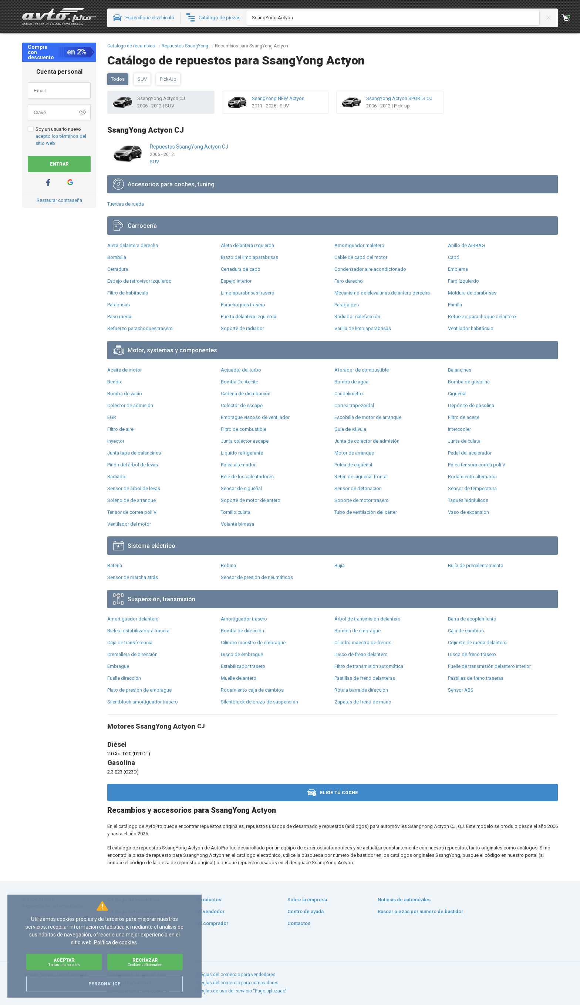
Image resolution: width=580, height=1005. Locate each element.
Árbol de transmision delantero (367, 619)
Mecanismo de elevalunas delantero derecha (382, 293)
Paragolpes (346, 304)
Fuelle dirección (124, 678)
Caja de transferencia (129, 642)
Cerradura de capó (240, 269)
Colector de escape (242, 405)
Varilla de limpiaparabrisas (362, 328)
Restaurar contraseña (59, 200)
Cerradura (117, 269)
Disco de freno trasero (472, 654)
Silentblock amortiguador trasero (142, 702)
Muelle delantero (238, 678)
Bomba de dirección (242, 630)
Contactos (298, 923)
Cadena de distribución (245, 393)
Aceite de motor (124, 370)
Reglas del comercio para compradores (238, 982)
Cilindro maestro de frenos (362, 642)
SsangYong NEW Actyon (278, 98)
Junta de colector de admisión (366, 441)
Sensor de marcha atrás (132, 577)
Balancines (459, 370)
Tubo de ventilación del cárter (365, 512)
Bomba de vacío (124, 393)
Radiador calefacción (357, 316)
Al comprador (213, 923)
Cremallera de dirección (132, 654)
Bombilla (116, 257)
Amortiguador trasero (244, 619)
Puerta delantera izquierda (248, 316)
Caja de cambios (466, 630)
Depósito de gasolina (471, 405)
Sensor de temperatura (472, 488)
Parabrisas (118, 304)
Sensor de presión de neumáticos (257, 577)
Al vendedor (211, 911)
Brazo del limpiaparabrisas (249, 257)
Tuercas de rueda (125, 204)
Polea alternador (238, 464)
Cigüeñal (457, 393)
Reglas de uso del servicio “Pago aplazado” (242, 991)
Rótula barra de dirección (361, 690)
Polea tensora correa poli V (476, 464)
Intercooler (459, 429)
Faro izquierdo (463, 281)
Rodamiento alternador (472, 476)
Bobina (228, 565)
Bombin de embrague (357, 630)
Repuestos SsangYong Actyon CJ (189, 147)
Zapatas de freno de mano (362, 702)
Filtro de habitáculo (127, 293)
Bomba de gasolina (469, 382)
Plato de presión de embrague (139, 690)
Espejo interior (236, 281)
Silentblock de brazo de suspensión (259, 702)
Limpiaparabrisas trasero (247, 293)
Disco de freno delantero (361, 654)
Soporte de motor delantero (250, 500)
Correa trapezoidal (354, 405)
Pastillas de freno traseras (475, 678)
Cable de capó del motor (360, 257)
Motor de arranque (354, 453)
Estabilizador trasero (243, 666)
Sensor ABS (460, 690)
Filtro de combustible (243, 429)
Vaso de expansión (468, 512)
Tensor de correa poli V (131, 512)
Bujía (339, 565)
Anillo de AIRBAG (466, 245)
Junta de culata (464, 441)
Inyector (115, 441)
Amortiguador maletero (359, 245)
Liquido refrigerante (242, 453)
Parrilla (455, 304)
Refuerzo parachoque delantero (482, 316)
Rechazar (145, 962)
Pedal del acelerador (470, 453)
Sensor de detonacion (358, 488)
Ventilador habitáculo (470, 328)
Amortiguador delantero (133, 619)
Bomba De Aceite (239, 382)
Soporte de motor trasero (361, 500)
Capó (453, 257)
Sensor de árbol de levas (133, 488)
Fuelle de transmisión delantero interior (489, 666)
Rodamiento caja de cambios (252, 690)
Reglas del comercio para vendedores (237, 974)
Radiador (117, 476)
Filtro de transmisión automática (368, 666)
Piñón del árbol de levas (132, 464)
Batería (114, 565)
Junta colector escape (245, 441)
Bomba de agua (351, 382)
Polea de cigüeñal (353, 464)
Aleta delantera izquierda (247, 245)
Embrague (118, 666)
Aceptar (64, 962)
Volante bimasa (237, 524)
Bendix (114, 382)
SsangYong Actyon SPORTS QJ (399, 98)
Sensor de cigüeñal (241, 488)
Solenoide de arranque (131, 500)
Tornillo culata (235, 512)
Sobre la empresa (307, 899)
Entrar (59, 164)
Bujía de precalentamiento (475, 565)
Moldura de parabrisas (472, 293)
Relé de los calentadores (247, 476)
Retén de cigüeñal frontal (361, 476)
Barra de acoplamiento (472, 619)
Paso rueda (119, 316)
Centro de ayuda (305, 911)
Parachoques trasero (243, 304)
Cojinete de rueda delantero (477, 642)
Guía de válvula (350, 429)
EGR (111, 417)
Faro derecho (348, 281)
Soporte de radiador (242, 328)
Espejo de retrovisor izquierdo (139, 281)
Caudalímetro (348, 393)
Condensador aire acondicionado (370, 269)
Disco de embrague (242, 654)
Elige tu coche (332, 792)
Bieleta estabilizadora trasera (138, 630)
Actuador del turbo (241, 370)
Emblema (458, 269)
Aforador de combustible (361, 370)
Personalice (104, 983)
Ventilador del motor (129, 524)
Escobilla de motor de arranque (367, 417)
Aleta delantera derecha (132, 245)
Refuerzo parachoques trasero (140, 328)
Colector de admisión (130, 405)
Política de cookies (115, 942)
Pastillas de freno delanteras (364, 678)
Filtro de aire (120, 429)
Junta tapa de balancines (134, 453)
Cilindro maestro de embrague (253, 642)
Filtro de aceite (463, 417)
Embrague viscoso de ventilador (255, 417)
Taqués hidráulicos (468, 500)
